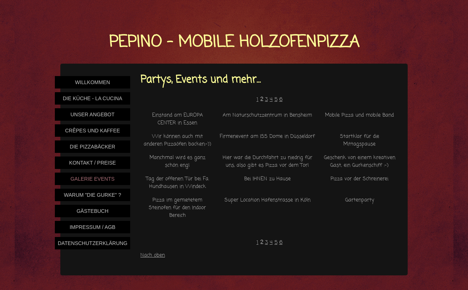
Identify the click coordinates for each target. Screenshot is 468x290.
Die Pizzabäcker (92, 147)
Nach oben (152, 255)
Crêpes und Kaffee (92, 130)
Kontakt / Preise (92, 163)
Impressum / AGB (92, 227)
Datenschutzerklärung (92, 243)
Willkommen (92, 82)
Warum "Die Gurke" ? (92, 195)
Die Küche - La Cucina (92, 98)
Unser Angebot (93, 114)
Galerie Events (93, 179)
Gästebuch (92, 211)
